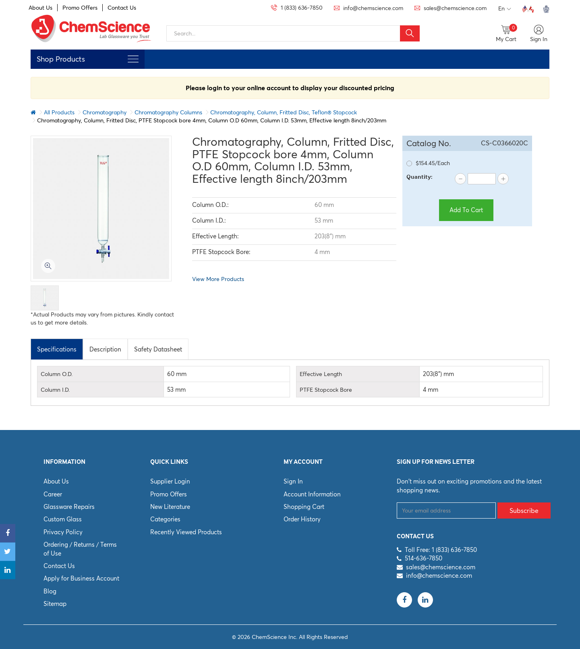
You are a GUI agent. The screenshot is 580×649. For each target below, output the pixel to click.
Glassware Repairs (69, 507)
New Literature (170, 507)
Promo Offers (79, 7)
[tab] (57, 349)
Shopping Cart (304, 507)
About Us (40, 7)
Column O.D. (56, 374)
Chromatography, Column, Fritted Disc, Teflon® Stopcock (283, 112)
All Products (59, 112)
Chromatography (104, 112)
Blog (50, 591)
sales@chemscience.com (440, 567)
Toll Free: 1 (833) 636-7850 (441, 550)
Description (105, 349)
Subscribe (524, 510)
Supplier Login (170, 481)
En (504, 9)
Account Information (312, 494)
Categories (165, 519)
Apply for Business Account (81, 578)
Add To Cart (466, 210)
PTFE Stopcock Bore (326, 389)
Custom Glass (63, 519)
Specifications (57, 349)
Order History (302, 519)
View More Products (218, 279)
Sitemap (55, 604)
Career (53, 494)
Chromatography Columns (168, 112)
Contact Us (122, 7)
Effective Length (321, 374)
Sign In (293, 481)
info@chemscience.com (439, 575)
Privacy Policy (63, 532)
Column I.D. (55, 389)
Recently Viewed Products (186, 532)
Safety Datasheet (158, 349)
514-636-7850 (423, 558)
